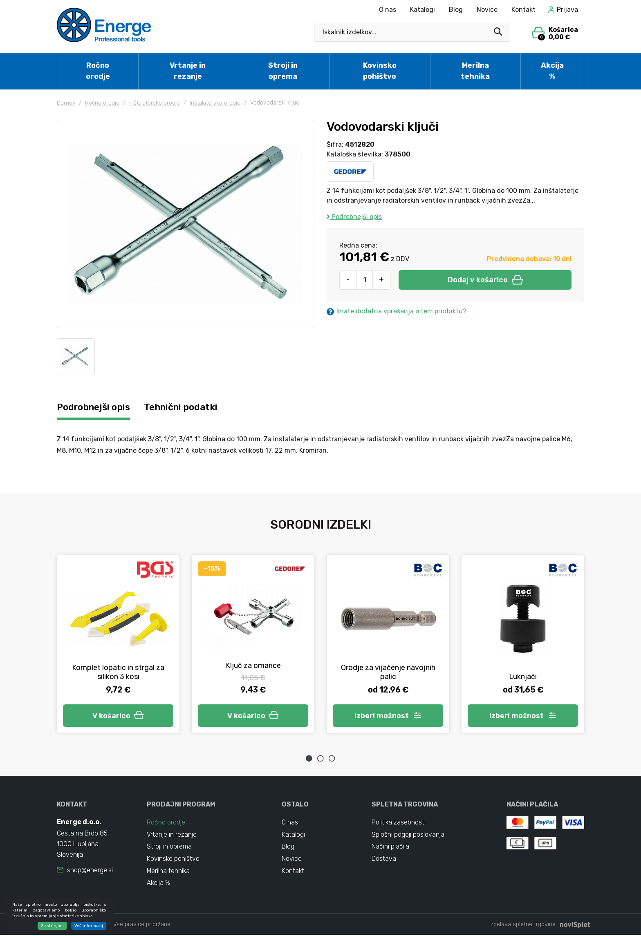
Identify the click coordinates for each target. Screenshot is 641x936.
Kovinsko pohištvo (380, 71)
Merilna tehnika (475, 71)
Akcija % (552, 71)
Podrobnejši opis (354, 217)
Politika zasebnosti (399, 823)
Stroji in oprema (283, 71)
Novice (487, 9)
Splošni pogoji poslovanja (408, 835)
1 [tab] (309, 758)
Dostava (384, 859)
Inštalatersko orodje (156, 102)
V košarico (118, 715)
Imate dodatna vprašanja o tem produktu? (396, 311)
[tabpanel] (118, 644)
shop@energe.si (90, 870)
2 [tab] (320, 758)
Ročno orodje (98, 71)
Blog (456, 9)
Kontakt (523, 9)
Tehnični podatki (185, 407)
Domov (66, 102)
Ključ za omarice (253, 665)
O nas (387, 9)
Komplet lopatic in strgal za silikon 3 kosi (118, 672)
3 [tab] (332, 758)
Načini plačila (390, 847)
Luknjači (523, 676)
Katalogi (422, 9)
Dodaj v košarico (485, 280)
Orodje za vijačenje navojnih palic (388, 672)
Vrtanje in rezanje (188, 71)
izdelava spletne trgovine (522, 925)
